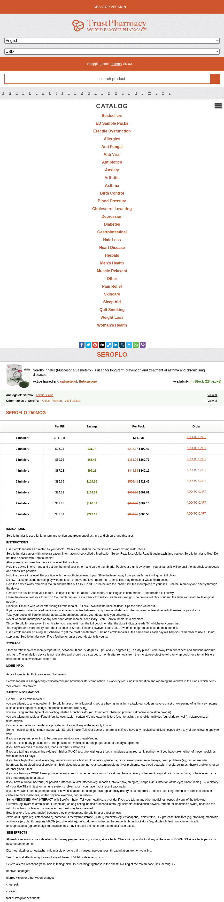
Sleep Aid (112, 302)
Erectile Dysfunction (112, 131)
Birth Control (112, 193)
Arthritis (111, 178)
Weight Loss (112, 317)
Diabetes (112, 224)
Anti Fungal (112, 147)
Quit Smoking (112, 310)
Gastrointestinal (112, 232)
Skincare (112, 294)
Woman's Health (112, 325)
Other (112, 279)
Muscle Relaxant (112, 271)
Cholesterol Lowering (112, 209)
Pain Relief (112, 286)
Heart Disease (112, 248)
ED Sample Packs (112, 123)
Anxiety (112, 170)
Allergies (112, 139)
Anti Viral (112, 154)
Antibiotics (112, 162)
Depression (112, 216)
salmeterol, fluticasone (78, 381)
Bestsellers (112, 116)
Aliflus (46, 400)
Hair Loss (112, 240)
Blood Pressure (112, 201)
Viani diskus (72, 400)
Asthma (112, 185)
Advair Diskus (44, 395)
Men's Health (112, 263)
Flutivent (57, 400)
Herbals (112, 255)
